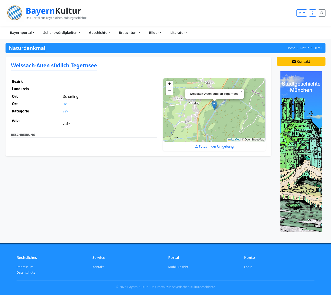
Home (291, 48)
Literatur (177, 32)
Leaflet (234, 139)
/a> (65, 111)
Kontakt (301, 61)
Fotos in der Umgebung (214, 146)
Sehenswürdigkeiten (60, 32)
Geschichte (98, 32)
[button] (214, 105)
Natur (304, 48)
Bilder (154, 32)
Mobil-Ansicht (178, 267)
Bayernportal (21, 32)
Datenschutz (26, 272)
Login (248, 267)
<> (65, 103)
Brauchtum (128, 32)
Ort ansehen (74, 118)
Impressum (25, 267)
